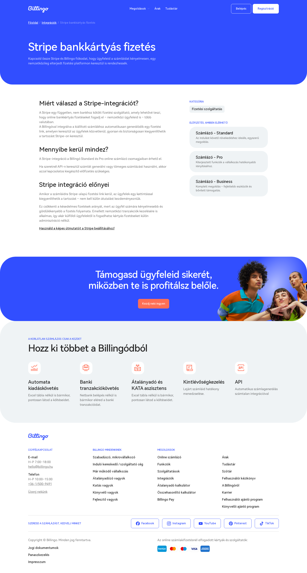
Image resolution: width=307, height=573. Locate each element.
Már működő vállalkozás (110, 471)
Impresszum (37, 562)
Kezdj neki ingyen (153, 303)
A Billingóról (230, 485)
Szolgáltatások (168, 471)
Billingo (38, 9)
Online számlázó (169, 457)
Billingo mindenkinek (107, 449)
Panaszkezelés (38, 555)
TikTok (269, 523)
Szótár (227, 471)
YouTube (210, 523)
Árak (157, 8)
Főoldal (33, 22)
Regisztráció (266, 8)
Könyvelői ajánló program (240, 506)
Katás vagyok (103, 485)
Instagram (179, 523)
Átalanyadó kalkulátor (173, 485)
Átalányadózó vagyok (109, 478)
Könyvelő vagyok (105, 492)
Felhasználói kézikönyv (239, 478)
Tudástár (171, 8)
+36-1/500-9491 (40, 484)
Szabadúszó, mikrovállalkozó (114, 457)
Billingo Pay (165, 499)
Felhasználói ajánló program (242, 499)
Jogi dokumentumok (43, 548)
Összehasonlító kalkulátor (176, 492)
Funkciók (164, 464)
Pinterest (240, 523)
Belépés (241, 8)
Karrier (227, 492)
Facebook (147, 523)
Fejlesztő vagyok (105, 499)
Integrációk (49, 22)
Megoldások (138, 8)
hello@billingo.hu (40, 467)
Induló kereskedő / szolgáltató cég (118, 464)
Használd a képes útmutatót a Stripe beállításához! (77, 228)
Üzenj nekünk (37, 492)
